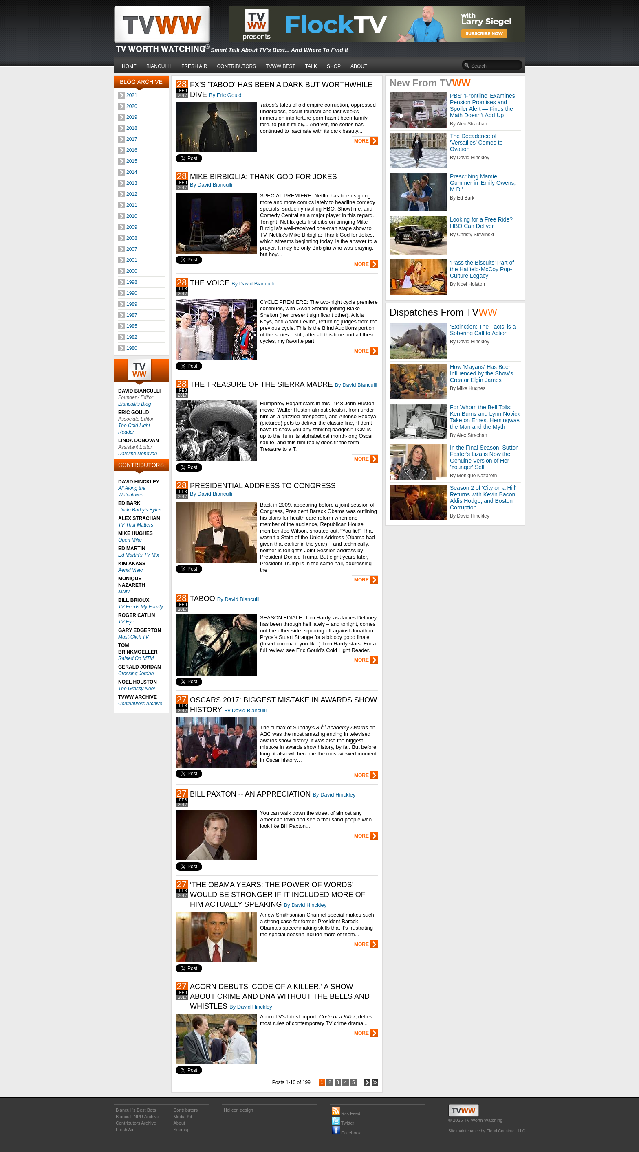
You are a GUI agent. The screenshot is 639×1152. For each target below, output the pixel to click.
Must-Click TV (133, 637)
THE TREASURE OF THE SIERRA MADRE (261, 384)
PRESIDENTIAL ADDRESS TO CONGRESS (263, 486)
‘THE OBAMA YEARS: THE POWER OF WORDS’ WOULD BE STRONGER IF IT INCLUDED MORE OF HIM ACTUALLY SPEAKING (278, 894)
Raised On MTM (136, 658)
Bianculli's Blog (134, 404)
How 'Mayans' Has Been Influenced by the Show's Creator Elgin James (481, 373)
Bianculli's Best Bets (136, 1110)
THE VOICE (209, 283)
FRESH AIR (194, 66)
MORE (361, 141)
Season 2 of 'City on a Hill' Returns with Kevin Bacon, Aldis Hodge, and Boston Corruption (483, 498)
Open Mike (130, 540)
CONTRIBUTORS (236, 66)
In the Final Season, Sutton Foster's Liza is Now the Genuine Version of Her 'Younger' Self (484, 457)
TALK (311, 66)
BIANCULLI (159, 66)
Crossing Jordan (136, 673)
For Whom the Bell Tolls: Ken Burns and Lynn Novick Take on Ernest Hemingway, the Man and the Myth (485, 417)
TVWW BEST (280, 66)
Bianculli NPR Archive (137, 1116)
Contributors (185, 1110)
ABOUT (358, 66)
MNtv (124, 592)
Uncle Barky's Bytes (139, 510)
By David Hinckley (334, 795)
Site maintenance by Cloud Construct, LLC (486, 1131)
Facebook (346, 1132)
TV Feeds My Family (140, 607)
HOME (129, 66)
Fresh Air (125, 1129)
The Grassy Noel (136, 688)
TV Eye (126, 622)
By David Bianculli (211, 185)
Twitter (343, 1123)
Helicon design (238, 1110)
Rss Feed (346, 1113)
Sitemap (181, 1129)
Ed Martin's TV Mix (138, 555)
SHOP (334, 66)
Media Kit (182, 1116)
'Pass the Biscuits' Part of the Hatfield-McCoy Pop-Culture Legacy (482, 269)
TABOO (202, 599)
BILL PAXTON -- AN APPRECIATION (250, 794)
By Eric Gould (225, 95)
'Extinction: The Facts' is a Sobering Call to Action (483, 329)
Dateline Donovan (137, 453)
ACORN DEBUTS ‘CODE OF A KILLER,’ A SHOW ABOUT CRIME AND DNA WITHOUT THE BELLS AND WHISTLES (280, 996)
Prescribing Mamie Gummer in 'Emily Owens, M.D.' (483, 183)
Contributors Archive (140, 704)
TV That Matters (135, 525)
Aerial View (130, 570)
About (179, 1123)
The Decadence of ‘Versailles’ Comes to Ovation (476, 142)
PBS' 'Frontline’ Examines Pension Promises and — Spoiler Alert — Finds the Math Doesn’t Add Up (482, 105)
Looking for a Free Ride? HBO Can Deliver (481, 222)
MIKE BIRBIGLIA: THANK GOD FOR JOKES (263, 177)
